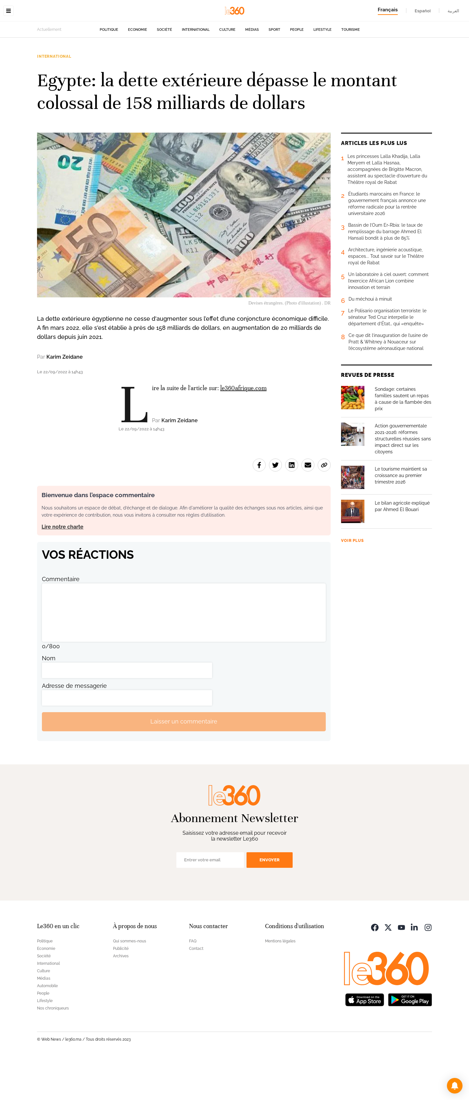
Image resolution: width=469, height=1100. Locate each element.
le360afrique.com (243, 429)
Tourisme (350, 70)
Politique (109, 70)
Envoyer (270, 900)
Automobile (47, 1026)
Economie (137, 70)
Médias (252, 70)
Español (423, 10)
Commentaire (61, 619)
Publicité (121, 989)
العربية (453, 10)
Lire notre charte (62, 568)
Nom (49, 699)
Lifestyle (322, 70)
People (297, 70)
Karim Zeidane (64, 398)
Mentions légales (280, 982)
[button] (455, 1086)
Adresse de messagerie (74, 726)
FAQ (192, 982)
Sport (274, 70)
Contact (196, 989)
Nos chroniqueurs (53, 1049)
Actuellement (49, 70)
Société (164, 70)
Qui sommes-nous (129, 982)
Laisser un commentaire (183, 762)
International (195, 70)
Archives (121, 997)
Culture (227, 70)
